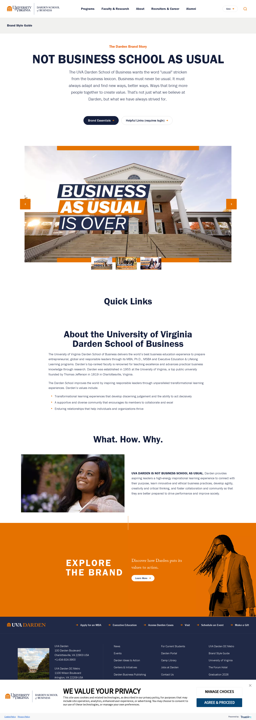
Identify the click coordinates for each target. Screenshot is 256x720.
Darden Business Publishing (130, 674)
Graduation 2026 (218, 674)
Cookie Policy (10, 716)
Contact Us (167, 674)
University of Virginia (221, 660)
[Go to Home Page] (26, 625)
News (117, 646)
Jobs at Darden (169, 667)
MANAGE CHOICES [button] (219, 691)
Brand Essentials (99, 120)
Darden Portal (169, 653)
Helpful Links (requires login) (145, 120)
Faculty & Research (115, 9)
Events (118, 653)
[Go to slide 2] (126, 263)
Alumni (191, 9)
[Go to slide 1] (101, 263)
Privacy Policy (24, 716)
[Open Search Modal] (245, 9)
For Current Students (173, 646)
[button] (250, 686)
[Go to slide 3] (150, 263)
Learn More (141, 578)
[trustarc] (245, 716)
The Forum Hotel (218, 667)
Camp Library (169, 660)
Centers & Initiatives (125, 667)
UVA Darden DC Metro (221, 646)
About (140, 9)
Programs (88, 9)
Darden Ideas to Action (127, 660)
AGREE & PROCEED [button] (219, 702)
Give (228, 8)
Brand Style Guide (19, 25)
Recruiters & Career (165, 9)
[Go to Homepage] (33, 9)
